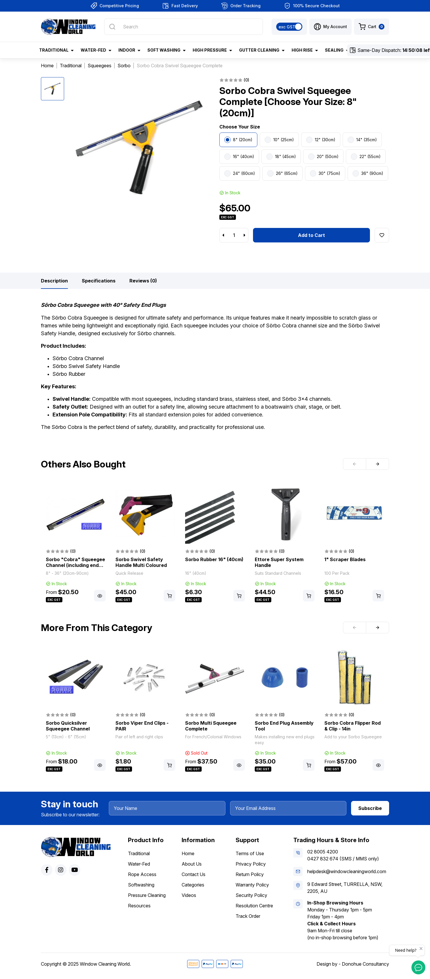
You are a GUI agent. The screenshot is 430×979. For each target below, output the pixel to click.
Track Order (248, 916)
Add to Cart (311, 235)
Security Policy (251, 895)
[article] (76, 543)
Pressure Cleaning (147, 895)
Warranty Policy (252, 885)
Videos (189, 895)
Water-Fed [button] (93, 50)
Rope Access (142, 874)
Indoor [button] (126, 50)
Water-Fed (139, 864)
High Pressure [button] (210, 50)
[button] (330, 27)
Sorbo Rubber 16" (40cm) (214, 559)
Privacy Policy (251, 864)
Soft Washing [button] (163, 50)
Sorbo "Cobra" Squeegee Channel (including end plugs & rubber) (75, 565)
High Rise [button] (302, 50)
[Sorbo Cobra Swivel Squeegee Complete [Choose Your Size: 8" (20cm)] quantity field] (233, 235)
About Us (192, 864)
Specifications (98, 281)
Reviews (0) (143, 281)
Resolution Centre (254, 906)
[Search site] (112, 27)
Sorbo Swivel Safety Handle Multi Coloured (141, 562)
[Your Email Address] (288, 808)
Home (188, 853)
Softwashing (141, 885)
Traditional (139, 853)
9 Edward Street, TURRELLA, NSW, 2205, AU (344, 887)
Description (54, 281)
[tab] (54, 281)
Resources (139, 906)
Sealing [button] (334, 50)
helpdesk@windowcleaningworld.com (346, 871)
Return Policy (250, 874)
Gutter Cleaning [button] (259, 50)
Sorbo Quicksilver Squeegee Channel (68, 726)
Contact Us (193, 874)
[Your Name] (167, 808)
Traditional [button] (53, 50)
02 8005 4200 (322, 852)
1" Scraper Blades (345, 559)
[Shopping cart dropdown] (371, 27)
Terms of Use (250, 853)
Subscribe (370, 808)
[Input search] (183, 27)
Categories (193, 885)
